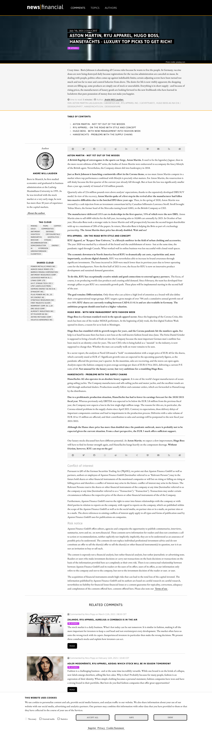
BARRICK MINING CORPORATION (43, 272)
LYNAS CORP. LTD (37, 280)
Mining (33, 226)
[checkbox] (26, 718)
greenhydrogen (37, 251)
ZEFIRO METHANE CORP (40, 317)
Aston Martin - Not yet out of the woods (99, 124)
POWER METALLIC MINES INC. (42, 266)
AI (30, 248)
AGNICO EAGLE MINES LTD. (41, 269)
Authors (111, 7)
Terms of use (161, 588)
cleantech (35, 254)
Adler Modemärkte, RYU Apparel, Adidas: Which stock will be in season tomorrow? (119, 663)
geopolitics (52, 237)
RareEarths (35, 237)
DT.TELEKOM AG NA (38, 314)
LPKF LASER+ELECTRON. (40, 286)
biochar (33, 240)
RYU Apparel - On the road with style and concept (104, 127)
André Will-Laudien (114, 99)
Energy (54, 245)
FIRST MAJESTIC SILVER (39, 303)
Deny (170, 717)
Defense (49, 232)
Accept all (92, 717)
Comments (78, 7)
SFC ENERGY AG (36, 297)
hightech (34, 234)
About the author (36, 213)
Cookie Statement (115, 727)
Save (131, 717)
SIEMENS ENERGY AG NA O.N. (42, 289)
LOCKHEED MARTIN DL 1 (40, 278)
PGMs (44, 226)
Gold (32, 229)
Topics (95, 7)
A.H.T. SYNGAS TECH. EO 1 (41, 283)
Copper (56, 226)
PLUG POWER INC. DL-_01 (40, 294)
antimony (34, 232)
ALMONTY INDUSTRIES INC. (41, 311)
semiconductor (37, 245)
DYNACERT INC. (36, 292)
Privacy (101, 727)
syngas (46, 240)
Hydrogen (42, 248)
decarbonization (38, 243)
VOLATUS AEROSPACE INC (40, 320)
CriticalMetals (52, 234)
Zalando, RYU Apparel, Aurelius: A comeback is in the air (102, 619)
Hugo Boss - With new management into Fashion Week (107, 131)
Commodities (46, 229)
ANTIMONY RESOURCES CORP (42, 275)
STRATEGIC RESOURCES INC (41, 300)
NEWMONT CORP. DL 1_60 (41, 306)
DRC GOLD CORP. (37, 309)
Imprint (92, 727)
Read (72, 646)
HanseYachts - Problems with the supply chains (102, 134)
